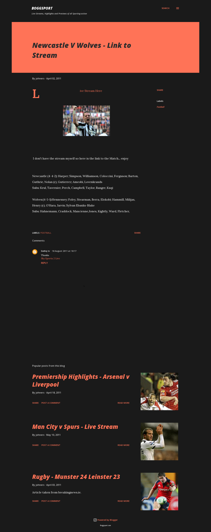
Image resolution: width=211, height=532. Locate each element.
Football (160, 106)
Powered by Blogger (105, 520)
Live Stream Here (91, 91)
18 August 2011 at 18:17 (64, 251)
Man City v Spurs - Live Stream (75, 427)
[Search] (165, 8)
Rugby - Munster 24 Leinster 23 (76, 477)
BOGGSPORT (42, 8)
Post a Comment (50, 402)
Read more (124, 402)
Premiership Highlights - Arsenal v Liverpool (80, 380)
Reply (44, 263)
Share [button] (160, 90)
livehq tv (45, 251)
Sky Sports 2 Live (50, 258)
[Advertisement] (81, 327)
